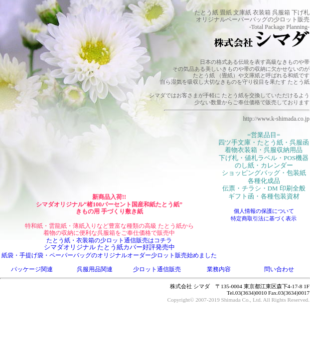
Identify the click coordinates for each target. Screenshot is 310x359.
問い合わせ (279, 269)
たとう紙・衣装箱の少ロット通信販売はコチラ (109, 240)
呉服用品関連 (95, 269)
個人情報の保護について (264, 211)
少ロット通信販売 (157, 269)
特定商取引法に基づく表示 (264, 218)
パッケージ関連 (32, 269)
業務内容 (219, 269)
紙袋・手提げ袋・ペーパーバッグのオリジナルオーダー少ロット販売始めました (109, 255)
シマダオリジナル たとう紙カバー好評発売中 (109, 247)
